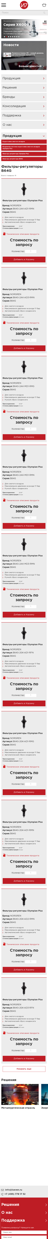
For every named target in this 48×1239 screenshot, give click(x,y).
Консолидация (14, 106)
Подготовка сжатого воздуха (13, 141)
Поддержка (12, 115)
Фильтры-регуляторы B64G (12, 159)
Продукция (11, 78)
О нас (7, 124)
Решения (10, 87)
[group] (24, 28)
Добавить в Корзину (24, 259)
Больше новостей (30, 66)
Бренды (9, 97)
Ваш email (7, 1237)
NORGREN (15, 206)
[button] (4, 36)
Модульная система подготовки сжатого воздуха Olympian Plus (21, 147)
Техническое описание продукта (22, 234)
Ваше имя (7, 1232)
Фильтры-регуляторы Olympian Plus (15, 153)
